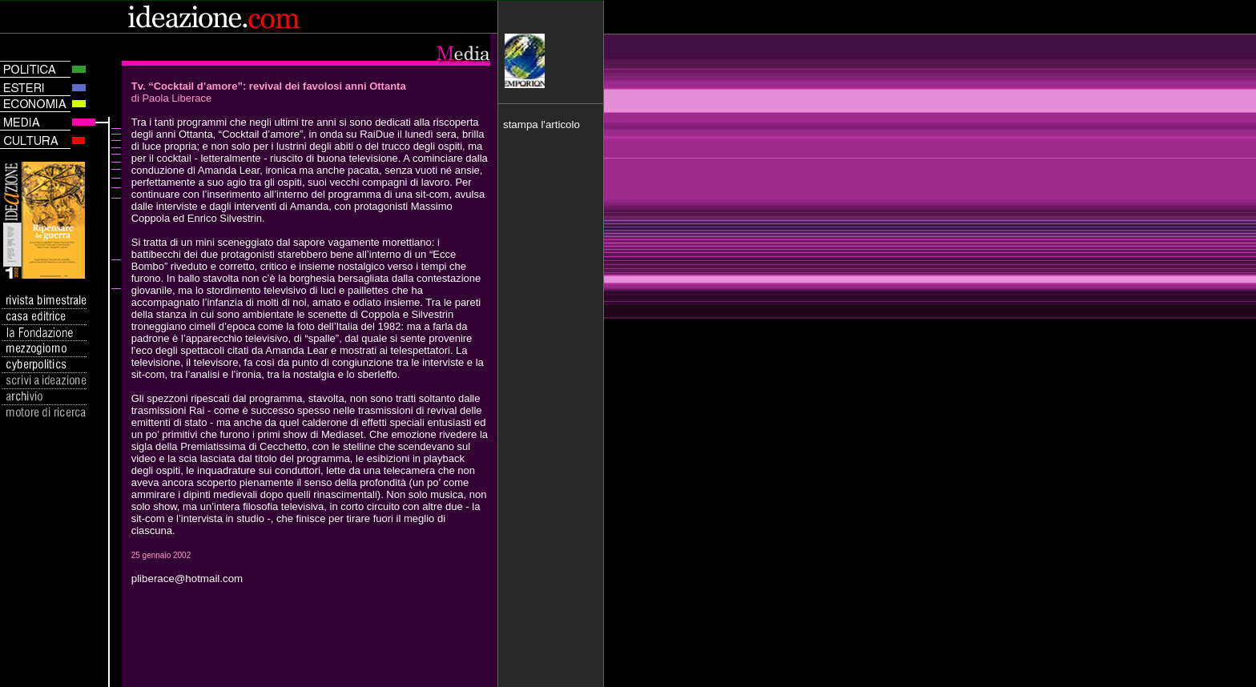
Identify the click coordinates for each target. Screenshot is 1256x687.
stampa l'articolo (541, 125)
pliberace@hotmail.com (187, 578)
